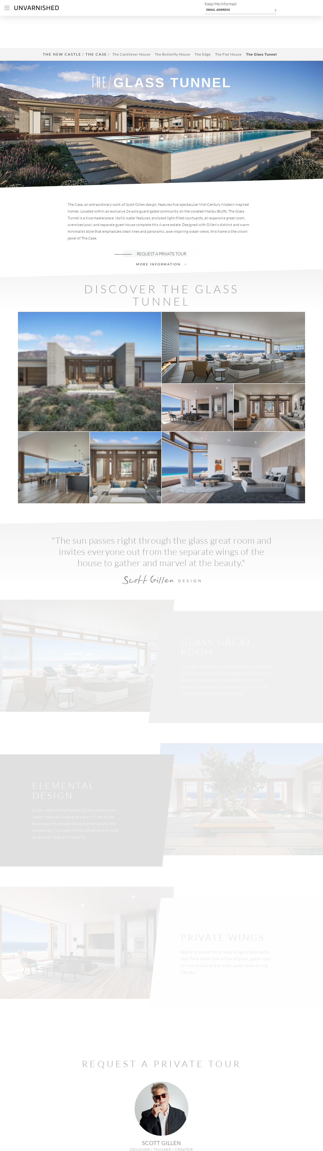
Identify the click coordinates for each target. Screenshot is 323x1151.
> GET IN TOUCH (161, 1123)
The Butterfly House (172, 22)
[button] (89, 339)
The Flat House (228, 22)
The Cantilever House (131, 22)
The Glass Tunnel (261, 22)
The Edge (203, 22)
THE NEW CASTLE (62, 22)
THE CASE (96, 22)
